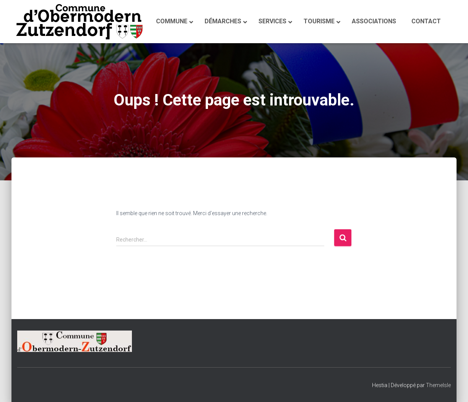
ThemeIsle (438, 385)
